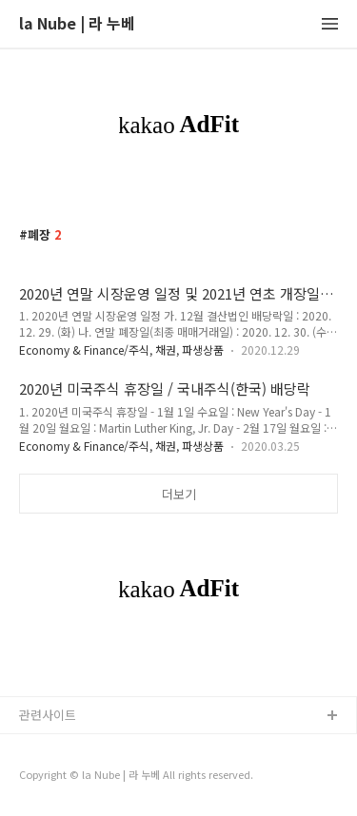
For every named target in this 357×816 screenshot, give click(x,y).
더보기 (179, 494)
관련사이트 (47, 715)
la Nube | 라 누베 (77, 24)
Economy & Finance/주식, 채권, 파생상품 (121, 349)
